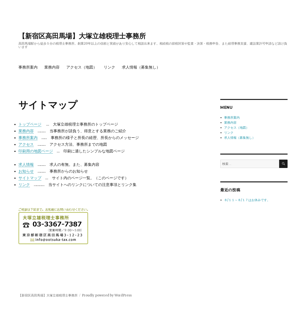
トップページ (29, 124)
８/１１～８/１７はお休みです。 (247, 200)
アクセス (26, 144)
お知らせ (26, 171)
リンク (109, 67)
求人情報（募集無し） (141, 67)
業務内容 (52, 67)
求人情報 (26, 164)
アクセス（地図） (81, 67)
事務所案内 (28, 67)
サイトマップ (29, 177)
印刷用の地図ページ (35, 151)
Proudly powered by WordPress (107, 295)
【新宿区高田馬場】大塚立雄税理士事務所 (82, 36)
